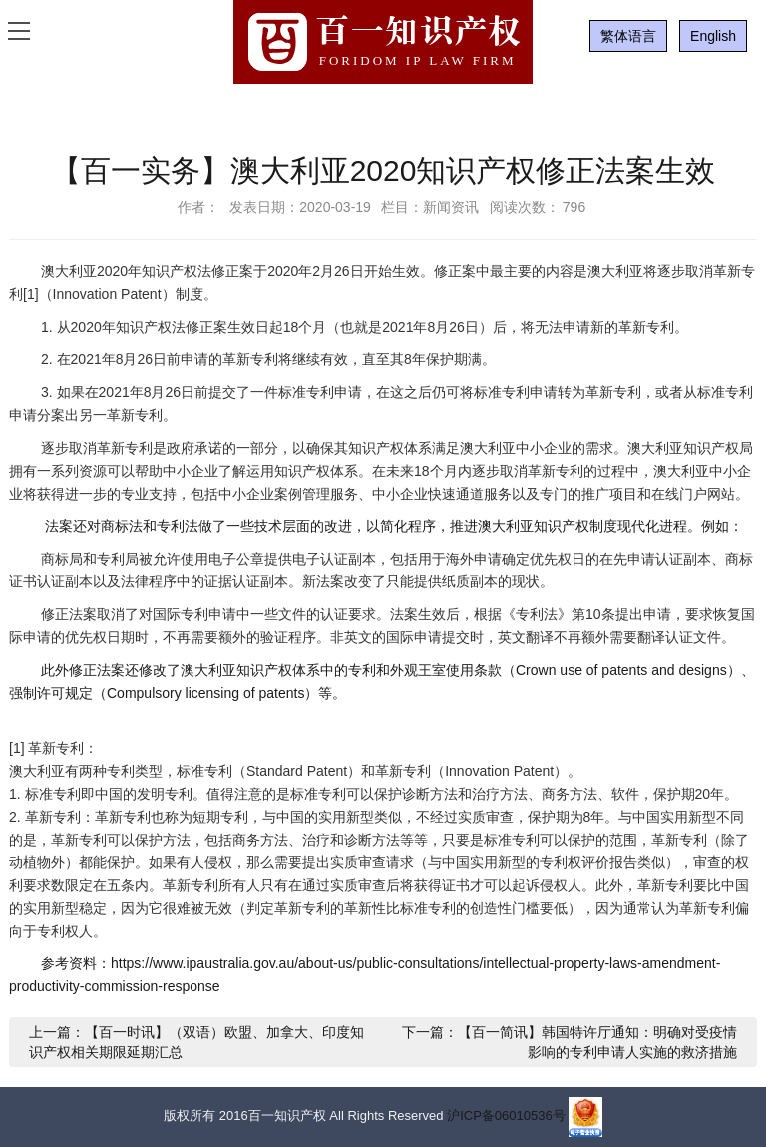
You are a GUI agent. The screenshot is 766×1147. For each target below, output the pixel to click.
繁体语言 (628, 36)
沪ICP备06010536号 (506, 1116)
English (713, 36)
